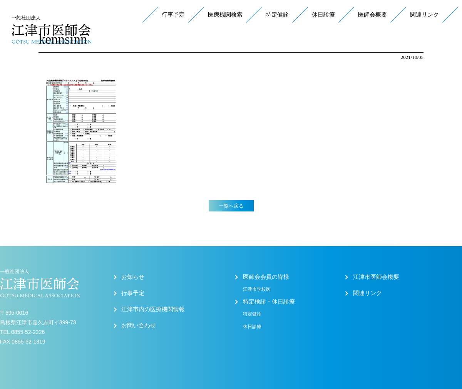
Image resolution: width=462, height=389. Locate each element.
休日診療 (323, 15)
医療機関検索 (225, 15)
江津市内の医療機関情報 (153, 309)
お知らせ (132, 277)
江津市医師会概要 (376, 277)
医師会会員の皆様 (266, 277)
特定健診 (277, 15)
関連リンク (424, 15)
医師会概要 (372, 15)
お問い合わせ (138, 325)
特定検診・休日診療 (269, 301)
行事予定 (173, 15)
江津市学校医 (257, 289)
